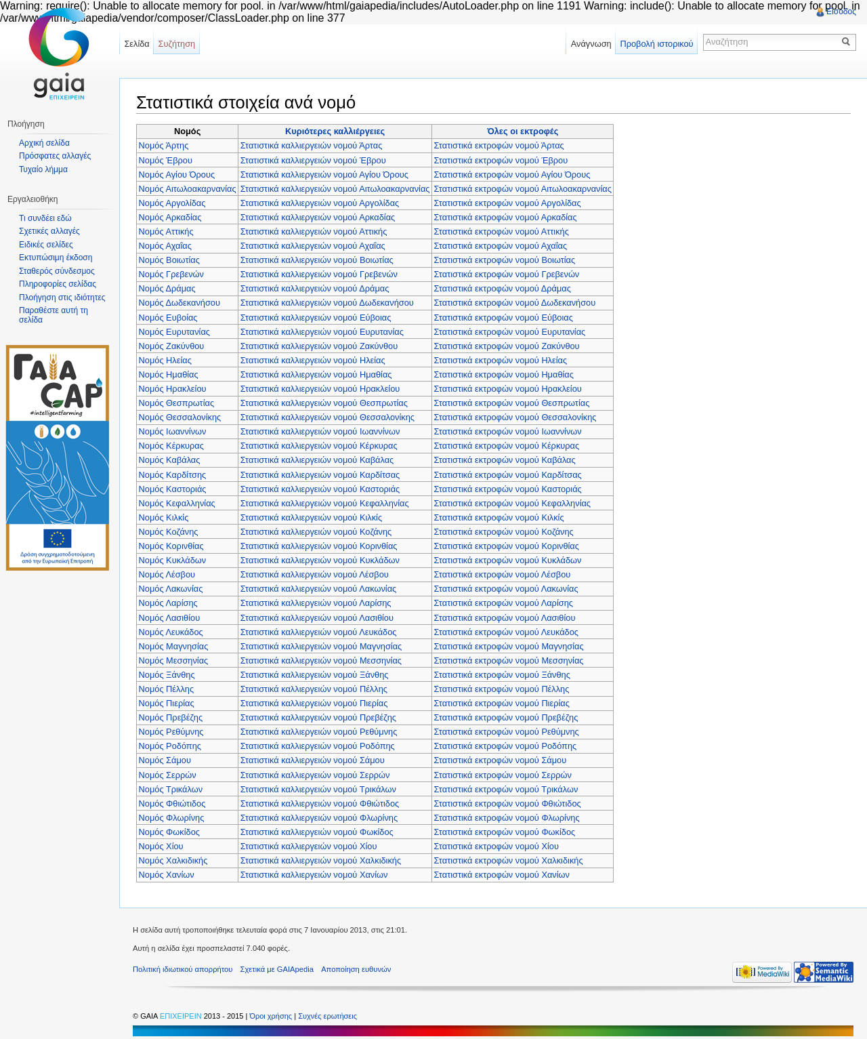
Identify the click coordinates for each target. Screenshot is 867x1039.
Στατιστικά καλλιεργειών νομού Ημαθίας (316, 374)
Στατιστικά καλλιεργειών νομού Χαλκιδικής (320, 860)
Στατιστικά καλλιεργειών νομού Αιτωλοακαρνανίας (335, 189)
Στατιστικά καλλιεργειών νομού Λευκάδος (318, 632)
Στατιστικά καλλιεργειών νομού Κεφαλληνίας (324, 503)
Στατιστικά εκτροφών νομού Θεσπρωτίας (512, 403)
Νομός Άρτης (164, 145)
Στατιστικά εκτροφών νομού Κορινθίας (506, 546)
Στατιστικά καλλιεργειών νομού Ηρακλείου (320, 389)
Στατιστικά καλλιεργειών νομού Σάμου (312, 760)
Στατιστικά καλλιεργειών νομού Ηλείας (312, 360)
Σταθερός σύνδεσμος (57, 271)
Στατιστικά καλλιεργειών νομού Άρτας (311, 145)
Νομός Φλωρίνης (172, 818)
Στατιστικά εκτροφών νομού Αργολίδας (507, 203)
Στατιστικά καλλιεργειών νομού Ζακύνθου (319, 346)
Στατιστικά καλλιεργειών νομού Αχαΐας (312, 246)
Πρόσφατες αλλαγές (55, 156)
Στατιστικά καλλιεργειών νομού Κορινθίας (319, 546)
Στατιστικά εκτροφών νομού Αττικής (501, 231)
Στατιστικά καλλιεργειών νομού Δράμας (314, 288)
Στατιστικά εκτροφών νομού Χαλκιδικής (508, 860)
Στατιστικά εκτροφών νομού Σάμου (500, 760)
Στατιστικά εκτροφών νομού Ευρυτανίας (510, 332)
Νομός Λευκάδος (171, 632)
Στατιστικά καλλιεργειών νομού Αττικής (313, 231)
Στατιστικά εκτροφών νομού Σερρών (503, 775)
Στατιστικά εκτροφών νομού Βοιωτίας (505, 260)
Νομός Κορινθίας (171, 546)
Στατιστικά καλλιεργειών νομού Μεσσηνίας (321, 660)
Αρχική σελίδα (44, 143)
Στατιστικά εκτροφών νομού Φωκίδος (505, 832)
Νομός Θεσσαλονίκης (180, 417)
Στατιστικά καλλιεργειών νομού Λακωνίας (318, 589)
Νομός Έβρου (165, 160)
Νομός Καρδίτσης (173, 475)
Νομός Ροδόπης (170, 746)
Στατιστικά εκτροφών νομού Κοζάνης (504, 532)
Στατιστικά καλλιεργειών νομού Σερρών (315, 775)
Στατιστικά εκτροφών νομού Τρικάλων (506, 789)
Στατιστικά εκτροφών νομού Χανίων (502, 875)
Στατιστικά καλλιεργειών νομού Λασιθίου (317, 618)
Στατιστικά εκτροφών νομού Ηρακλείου (508, 389)
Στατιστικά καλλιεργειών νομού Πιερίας (314, 703)
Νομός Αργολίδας (172, 203)
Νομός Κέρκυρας (171, 446)
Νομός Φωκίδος (169, 832)
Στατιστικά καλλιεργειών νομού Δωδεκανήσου (327, 303)
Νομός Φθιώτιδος (172, 803)
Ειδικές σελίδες (46, 244)
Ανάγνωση (591, 44)
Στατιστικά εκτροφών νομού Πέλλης (502, 689)
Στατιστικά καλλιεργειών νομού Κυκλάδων (320, 560)
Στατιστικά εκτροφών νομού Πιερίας (502, 703)
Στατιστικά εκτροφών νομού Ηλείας (501, 360)
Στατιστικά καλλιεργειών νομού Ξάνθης (314, 675)
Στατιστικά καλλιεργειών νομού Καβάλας (317, 460)
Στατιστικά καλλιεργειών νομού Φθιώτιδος (319, 803)
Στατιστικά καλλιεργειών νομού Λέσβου (314, 574)
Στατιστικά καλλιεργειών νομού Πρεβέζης (318, 717)
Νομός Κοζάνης (168, 532)
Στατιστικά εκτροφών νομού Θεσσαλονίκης (515, 417)
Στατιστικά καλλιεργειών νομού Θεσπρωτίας (324, 403)
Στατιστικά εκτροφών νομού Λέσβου (502, 574)
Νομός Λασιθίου (169, 618)
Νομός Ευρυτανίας (174, 332)
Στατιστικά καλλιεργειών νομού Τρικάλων (318, 789)
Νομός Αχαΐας (165, 246)
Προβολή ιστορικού (656, 44)
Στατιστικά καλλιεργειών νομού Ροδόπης (317, 746)
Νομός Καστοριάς (173, 489)
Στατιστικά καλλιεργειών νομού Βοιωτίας (317, 260)
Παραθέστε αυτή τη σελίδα (53, 315)
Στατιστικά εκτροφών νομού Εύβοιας (503, 317)
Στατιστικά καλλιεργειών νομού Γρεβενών (319, 274)
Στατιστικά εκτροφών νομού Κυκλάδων (508, 560)
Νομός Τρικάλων (171, 789)
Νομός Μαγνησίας (174, 646)
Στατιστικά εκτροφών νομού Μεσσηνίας (509, 660)
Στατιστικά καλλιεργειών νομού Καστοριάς (320, 489)
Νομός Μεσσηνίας (174, 660)
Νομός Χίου (161, 846)
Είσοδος (841, 11)
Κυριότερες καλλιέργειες (335, 131)
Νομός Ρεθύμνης (171, 732)
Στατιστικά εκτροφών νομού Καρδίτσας (508, 475)
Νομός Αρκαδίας (170, 217)
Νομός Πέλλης (166, 689)
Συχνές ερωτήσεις (327, 1016)
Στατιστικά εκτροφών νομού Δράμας (502, 288)
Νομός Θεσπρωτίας (177, 403)
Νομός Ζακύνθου (172, 346)
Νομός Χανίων (166, 875)
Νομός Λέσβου (167, 574)
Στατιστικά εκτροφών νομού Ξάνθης (502, 675)
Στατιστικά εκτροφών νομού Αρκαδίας (505, 217)
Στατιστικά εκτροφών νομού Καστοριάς (508, 489)
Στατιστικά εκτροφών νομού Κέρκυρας (507, 446)
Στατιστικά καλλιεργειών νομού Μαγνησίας (321, 646)
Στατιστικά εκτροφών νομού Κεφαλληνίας (512, 503)
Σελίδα (136, 44)
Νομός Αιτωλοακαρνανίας (187, 189)
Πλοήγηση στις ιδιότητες (62, 297)
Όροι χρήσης (271, 1016)
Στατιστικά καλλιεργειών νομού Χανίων (314, 875)
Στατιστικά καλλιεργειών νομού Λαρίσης (316, 603)
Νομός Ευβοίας (168, 317)
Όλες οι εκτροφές (522, 131)
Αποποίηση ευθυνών (356, 969)
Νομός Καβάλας (169, 460)
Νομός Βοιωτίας (169, 260)
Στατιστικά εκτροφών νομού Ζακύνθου (507, 346)
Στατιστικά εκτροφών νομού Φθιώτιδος (507, 803)
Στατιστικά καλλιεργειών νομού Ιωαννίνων (320, 431)
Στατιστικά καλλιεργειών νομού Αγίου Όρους (324, 174)
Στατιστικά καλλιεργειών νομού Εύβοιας (316, 317)
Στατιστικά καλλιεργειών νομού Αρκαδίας (317, 217)
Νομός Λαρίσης (168, 603)
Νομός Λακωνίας (171, 589)
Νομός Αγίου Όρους (177, 174)
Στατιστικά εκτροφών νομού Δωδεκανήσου (515, 303)
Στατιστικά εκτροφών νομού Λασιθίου (505, 618)
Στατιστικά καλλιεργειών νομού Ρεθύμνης (319, 732)
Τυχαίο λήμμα (43, 169)
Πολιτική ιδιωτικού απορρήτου (182, 969)
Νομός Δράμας (167, 288)
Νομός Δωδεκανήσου (179, 303)
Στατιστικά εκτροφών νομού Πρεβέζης (506, 717)
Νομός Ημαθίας (168, 374)
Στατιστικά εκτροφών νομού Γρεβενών (507, 274)
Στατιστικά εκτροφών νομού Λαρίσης (503, 603)
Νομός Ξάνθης (167, 675)
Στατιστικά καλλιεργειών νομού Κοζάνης (316, 532)
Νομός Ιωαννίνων (173, 431)
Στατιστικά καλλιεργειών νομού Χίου (308, 846)
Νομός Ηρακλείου (173, 389)
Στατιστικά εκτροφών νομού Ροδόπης (505, 746)
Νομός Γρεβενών (171, 274)
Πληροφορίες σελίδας (57, 284)
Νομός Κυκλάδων (173, 560)
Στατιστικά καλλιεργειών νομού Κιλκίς (311, 517)
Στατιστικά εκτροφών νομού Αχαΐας (501, 246)
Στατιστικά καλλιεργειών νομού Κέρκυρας (319, 446)
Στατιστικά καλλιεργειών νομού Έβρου (313, 160)
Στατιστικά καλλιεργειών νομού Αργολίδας (320, 203)
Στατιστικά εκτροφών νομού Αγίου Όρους (512, 174)
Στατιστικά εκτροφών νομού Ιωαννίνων (508, 431)
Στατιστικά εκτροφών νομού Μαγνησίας (509, 646)
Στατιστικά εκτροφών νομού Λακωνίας (506, 589)
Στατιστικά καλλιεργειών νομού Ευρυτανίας (322, 332)
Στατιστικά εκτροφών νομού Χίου (496, 846)
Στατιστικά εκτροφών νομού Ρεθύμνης (506, 732)
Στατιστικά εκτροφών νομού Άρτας (499, 145)
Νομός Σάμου (165, 760)
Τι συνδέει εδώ (45, 218)
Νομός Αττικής (166, 231)
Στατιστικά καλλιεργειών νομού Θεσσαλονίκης (327, 417)
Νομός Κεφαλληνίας (177, 503)
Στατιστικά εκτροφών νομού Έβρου (501, 160)
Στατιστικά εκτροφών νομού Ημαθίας (504, 374)
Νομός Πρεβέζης (171, 717)
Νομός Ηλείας (165, 360)
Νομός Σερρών (167, 775)
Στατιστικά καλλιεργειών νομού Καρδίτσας (320, 475)
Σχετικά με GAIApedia (277, 969)
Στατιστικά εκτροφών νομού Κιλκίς (499, 517)
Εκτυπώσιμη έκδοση (55, 257)
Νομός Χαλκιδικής (173, 860)
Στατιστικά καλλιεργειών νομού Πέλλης (313, 689)
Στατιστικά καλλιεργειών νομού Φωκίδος (317, 832)
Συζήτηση (177, 44)
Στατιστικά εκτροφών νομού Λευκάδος (506, 632)
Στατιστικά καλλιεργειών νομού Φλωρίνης (319, 818)
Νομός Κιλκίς (164, 517)
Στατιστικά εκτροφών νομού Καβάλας (505, 460)
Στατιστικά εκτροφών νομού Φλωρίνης (507, 818)
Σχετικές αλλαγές (49, 231)
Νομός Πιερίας (166, 703)
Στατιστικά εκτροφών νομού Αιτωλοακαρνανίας (523, 189)
